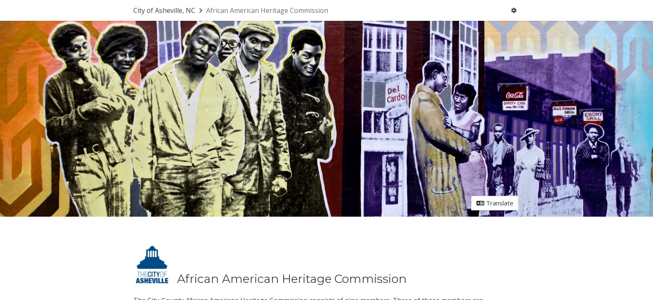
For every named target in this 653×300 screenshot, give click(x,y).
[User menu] (514, 10)
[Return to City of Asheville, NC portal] (168, 10)
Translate (494, 203)
